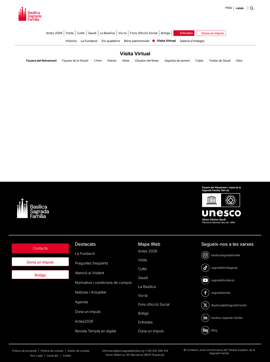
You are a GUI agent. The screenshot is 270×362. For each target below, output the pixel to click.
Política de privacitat (24, 350)
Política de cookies (52, 350)
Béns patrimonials (137, 41)
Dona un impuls (40, 262)
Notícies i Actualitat (90, 292)
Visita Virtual (166, 41)
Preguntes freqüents (91, 263)
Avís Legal (36, 355)
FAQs (228, 7)
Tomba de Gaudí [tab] (219, 60)
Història (71, 41)
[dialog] (262, 354)
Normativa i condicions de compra (103, 282)
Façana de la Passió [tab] (75, 60)
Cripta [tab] (199, 60)
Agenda (81, 302)
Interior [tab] (112, 60)
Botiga (40, 275)
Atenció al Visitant (89, 273)
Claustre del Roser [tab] (147, 60)
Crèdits (67, 355)
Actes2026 (84, 321)
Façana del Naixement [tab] (41, 60)
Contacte (40, 248)
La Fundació (89, 41)
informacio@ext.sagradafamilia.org (123, 350)
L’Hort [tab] (98, 60)
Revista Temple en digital (95, 331)
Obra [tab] (239, 60)
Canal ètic (53, 355)
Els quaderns (111, 41)
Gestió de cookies (79, 350)
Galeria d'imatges (192, 41)
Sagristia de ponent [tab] (177, 60)
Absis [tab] (125, 60)
